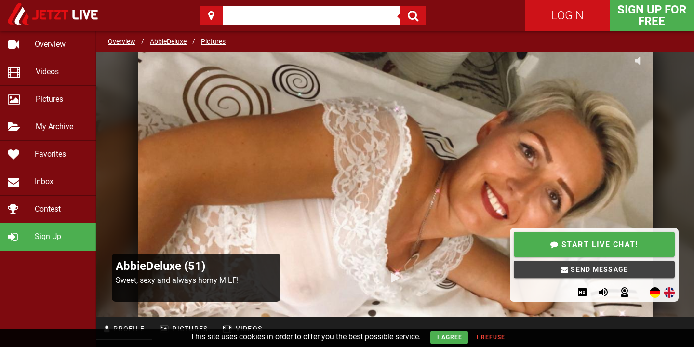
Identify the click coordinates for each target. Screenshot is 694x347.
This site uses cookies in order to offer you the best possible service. (305, 336)
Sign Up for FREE (651, 15)
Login (567, 15)
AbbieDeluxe (168, 41)
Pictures (213, 41)
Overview (121, 41)
